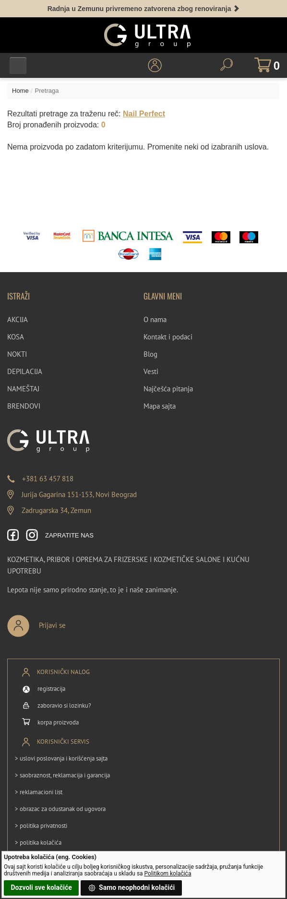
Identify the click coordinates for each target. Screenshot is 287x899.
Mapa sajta (160, 406)
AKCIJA (17, 319)
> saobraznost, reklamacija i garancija (62, 775)
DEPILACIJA (24, 371)
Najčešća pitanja (168, 388)
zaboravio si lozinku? (64, 705)
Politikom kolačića (167, 873)
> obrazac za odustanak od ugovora (60, 809)
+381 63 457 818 (47, 478)
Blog (150, 354)
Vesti (151, 371)
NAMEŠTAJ (23, 388)
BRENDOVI (23, 406)
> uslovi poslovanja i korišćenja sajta (61, 758)
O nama (155, 319)
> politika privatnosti (41, 826)
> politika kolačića (38, 842)
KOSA (15, 336)
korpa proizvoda (58, 722)
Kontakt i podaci (168, 336)
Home (20, 90)
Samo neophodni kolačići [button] (131, 888)
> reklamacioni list (38, 792)
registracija (51, 689)
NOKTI (17, 354)
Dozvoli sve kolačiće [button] (41, 887)
